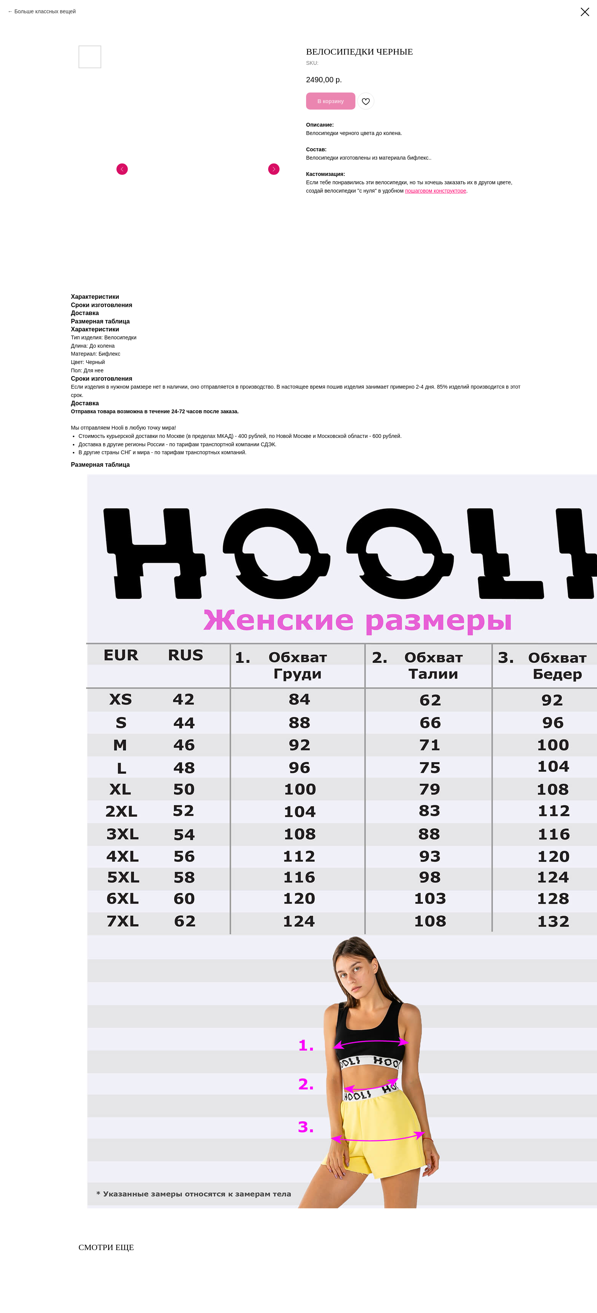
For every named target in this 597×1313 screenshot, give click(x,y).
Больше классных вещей (45, 11)
